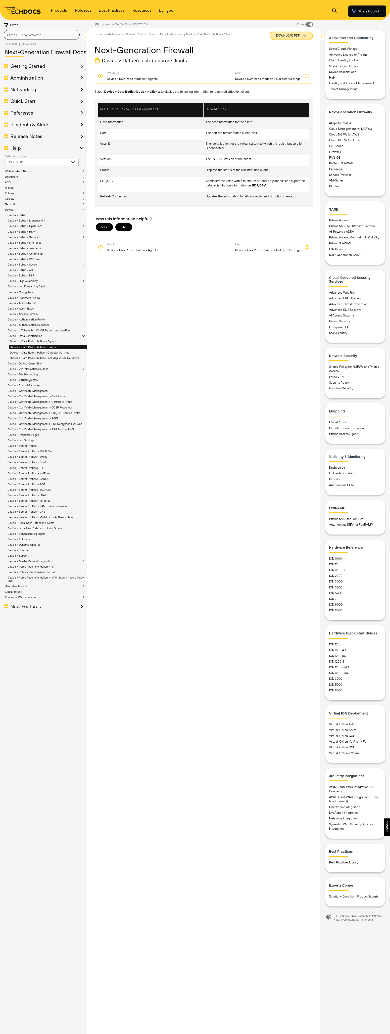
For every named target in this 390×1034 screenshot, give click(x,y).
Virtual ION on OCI (341, 747)
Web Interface (349, 919)
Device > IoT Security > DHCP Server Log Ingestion (38, 330)
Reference (21, 113)
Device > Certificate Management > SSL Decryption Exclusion (44, 423)
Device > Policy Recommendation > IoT (30, 566)
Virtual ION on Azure (342, 730)
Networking (23, 89)
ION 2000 (335, 576)
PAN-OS (334, 157)
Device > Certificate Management (28, 390)
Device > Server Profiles (22, 445)
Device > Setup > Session (22, 264)
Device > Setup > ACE (20, 270)
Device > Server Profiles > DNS (26, 511)
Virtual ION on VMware (344, 753)
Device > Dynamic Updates (23, 544)
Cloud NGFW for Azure (344, 140)
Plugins (334, 186)
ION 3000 (336, 581)
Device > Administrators (21, 303)
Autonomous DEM (341, 485)
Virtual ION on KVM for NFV (347, 741)
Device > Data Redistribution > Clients (33, 347)
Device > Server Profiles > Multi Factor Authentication (40, 517)
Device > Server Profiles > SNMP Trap (30, 451)
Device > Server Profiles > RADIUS (28, 478)
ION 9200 (335, 610)
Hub (332, 77)
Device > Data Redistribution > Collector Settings (39, 352)
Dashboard (11, 176)
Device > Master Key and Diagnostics (29, 561)
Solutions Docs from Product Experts (354, 896)
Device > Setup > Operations (24, 226)
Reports (334, 479)
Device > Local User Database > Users (30, 522)
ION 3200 (335, 587)
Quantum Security (341, 388)
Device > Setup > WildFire (23, 259)
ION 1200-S (336, 570)
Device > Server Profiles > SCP (26, 484)
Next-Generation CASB (345, 255)
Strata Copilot (365, 11)
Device (9, 209)
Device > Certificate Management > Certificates (36, 396)
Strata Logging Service (344, 66)
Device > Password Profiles (23, 297)
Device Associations (342, 72)
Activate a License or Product (348, 54)
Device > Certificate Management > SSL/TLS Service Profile (43, 412)
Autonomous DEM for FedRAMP (351, 524)
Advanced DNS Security (345, 310)
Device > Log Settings (20, 440)
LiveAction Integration (344, 812)
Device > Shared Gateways (24, 385)
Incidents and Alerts (342, 473)
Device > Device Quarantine (24, 363)
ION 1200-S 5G (339, 673)
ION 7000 (335, 599)
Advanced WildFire (342, 292)
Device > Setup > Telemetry (24, 248)
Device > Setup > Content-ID (25, 253)
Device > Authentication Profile (26, 319)
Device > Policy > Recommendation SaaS (32, 572)
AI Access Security (341, 315)
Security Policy (339, 382)
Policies (9, 193)
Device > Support (18, 555)
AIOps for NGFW (340, 123)
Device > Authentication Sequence (28, 324)
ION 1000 (335, 558)
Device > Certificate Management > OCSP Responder (39, 407)
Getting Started (27, 66)
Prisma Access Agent (343, 434)
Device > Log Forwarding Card (26, 286)
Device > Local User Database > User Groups (34, 528)
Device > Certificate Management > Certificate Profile (39, 401)
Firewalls (335, 152)
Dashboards (337, 467)
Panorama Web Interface (20, 597)
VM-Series (336, 180)
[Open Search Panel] (334, 11)
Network (10, 204)
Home (98, 34)
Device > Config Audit (20, 292)
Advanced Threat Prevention (348, 304)
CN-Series (336, 146)
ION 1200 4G (337, 650)
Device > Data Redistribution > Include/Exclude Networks (44, 358)
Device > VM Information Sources (27, 368)
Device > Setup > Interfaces (24, 242)
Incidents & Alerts (29, 124)
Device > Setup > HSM (21, 231)
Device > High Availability (22, 280)
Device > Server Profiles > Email (26, 462)
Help (15, 148)
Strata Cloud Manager (343, 48)
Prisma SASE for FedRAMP (347, 519)
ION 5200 (335, 593)
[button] (387, 827)
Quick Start (23, 101)
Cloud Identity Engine (343, 60)
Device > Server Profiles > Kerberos (28, 500)
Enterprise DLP (339, 327)
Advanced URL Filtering (345, 298)
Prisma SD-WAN (340, 243)
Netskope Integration (343, 818)
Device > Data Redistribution (24, 335)
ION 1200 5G (337, 656)
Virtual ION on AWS (342, 724)
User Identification (16, 586)
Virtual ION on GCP (342, 736)
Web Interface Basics (18, 171)
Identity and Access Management (351, 83)
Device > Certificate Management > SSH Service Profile (41, 429)
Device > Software (18, 539)
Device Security (339, 321)
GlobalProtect (13, 591)
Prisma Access (339, 220)
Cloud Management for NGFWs (350, 129)
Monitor (9, 187)
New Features (25, 606)
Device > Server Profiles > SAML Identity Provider (37, 506)
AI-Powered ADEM (341, 231)
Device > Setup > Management (26, 220)
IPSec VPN (336, 377)
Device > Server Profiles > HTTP (26, 467)
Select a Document (16, 156)
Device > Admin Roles (20, 308)
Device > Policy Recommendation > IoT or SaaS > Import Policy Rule (45, 579)
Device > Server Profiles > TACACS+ (29, 489)
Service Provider (340, 175)
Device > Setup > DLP (20, 275)
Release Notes (26, 136)
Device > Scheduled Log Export (26, 533)
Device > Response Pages (23, 434)
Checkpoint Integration (344, 807)
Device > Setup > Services (23, 237)
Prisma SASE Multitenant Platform (352, 226)
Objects (9, 198)
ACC (8, 182)
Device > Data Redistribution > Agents (33, 341)
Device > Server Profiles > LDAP (27, 495)
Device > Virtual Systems (22, 379)
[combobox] (42, 35)
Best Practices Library (343, 862)
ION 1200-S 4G (339, 667)
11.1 (335, 915)
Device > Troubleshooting (22, 374)
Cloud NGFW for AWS (344, 134)
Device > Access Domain (22, 314)
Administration (26, 78)
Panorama (335, 169)
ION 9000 (336, 604)
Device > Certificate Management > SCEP (32, 418)
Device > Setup (16, 215)
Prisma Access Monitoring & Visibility (354, 237)
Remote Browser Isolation (346, 428)
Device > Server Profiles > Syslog (27, 456)
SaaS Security (338, 333)
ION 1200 (335, 564)
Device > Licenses (18, 550)
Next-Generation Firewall (119, 34)
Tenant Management (343, 89)
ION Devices (337, 249)
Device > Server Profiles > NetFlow (28, 473)
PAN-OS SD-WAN (341, 163)
